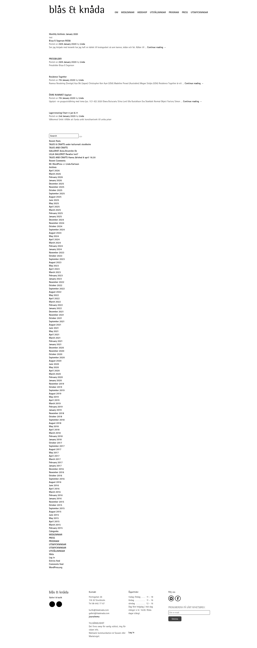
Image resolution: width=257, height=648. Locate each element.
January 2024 (55, 249)
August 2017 (55, 449)
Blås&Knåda (76, 9)
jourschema (94, 617)
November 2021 (56, 315)
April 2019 (54, 400)
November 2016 (56, 472)
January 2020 (55, 381)
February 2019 (56, 407)
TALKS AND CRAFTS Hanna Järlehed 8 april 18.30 (72, 158)
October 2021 (55, 318)
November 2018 (56, 413)
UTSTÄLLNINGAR (158, 12)
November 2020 (56, 351)
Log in (52, 558)
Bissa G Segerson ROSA (60, 41)
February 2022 (56, 305)
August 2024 (55, 233)
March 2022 (55, 302)
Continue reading (156, 47)
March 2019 (55, 404)
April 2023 (54, 269)
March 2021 (55, 338)
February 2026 (56, 177)
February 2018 (56, 436)
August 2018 (55, 423)
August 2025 (55, 197)
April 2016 (54, 489)
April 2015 (54, 522)
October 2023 (55, 256)
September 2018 (57, 420)
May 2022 (54, 295)
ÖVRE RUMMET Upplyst (60, 95)
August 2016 (55, 482)
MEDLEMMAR (127, 12)
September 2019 (57, 390)
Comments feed (56, 564)
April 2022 (54, 299)
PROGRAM (174, 12)
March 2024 (55, 243)
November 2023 (56, 253)
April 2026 (54, 171)
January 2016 (55, 499)
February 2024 (56, 246)
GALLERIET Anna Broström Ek (63, 151)
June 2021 (54, 328)
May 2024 (54, 236)
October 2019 (55, 387)
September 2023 (57, 259)
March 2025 (55, 210)
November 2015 (56, 502)
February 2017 (56, 463)
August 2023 (55, 263)
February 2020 (56, 377)
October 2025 (55, 190)
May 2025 (54, 203)
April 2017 (54, 456)
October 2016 (55, 476)
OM (116, 12)
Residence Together (58, 77)
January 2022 (55, 308)
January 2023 (55, 279)
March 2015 (55, 525)
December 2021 (56, 312)
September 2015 (57, 508)
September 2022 (57, 289)
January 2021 (55, 345)
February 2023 (56, 276)
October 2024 (55, 226)
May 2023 (54, 266)
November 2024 (56, 223)
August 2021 (55, 325)
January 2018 (55, 440)
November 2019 (56, 384)
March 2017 (55, 459)
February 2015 (56, 528)
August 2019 (55, 394)
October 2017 (55, 443)
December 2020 (56, 348)
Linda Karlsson (72, 164)
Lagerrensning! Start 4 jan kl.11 (63, 113)
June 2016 (54, 486)
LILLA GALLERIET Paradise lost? (63, 154)
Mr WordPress (55, 164)
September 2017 (57, 446)
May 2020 (54, 367)
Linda (82, 44)
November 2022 (56, 282)
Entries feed (54, 561)
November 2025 (56, 187)
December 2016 (56, 469)
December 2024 (56, 220)
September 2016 (57, 479)
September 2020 (57, 358)
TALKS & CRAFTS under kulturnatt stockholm (70, 144)
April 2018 (54, 430)
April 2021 (54, 335)
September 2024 (57, 230)
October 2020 (55, 354)
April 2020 (54, 371)
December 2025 (56, 184)
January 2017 (55, 466)
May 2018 (54, 426)
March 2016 (55, 492)
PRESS (185, 12)
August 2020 (55, 361)
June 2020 (54, 364)
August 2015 (55, 512)
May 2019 (54, 397)
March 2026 (55, 174)
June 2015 (54, 515)
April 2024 (54, 240)
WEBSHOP (142, 12)
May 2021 (54, 331)
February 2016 (56, 495)
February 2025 (56, 213)
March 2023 (55, 272)
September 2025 (57, 194)
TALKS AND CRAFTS (58, 148)
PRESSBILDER (55, 59)
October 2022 (55, 285)
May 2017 (54, 453)
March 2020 (55, 374)
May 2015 (54, 518)
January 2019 (55, 410)
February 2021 (56, 341)
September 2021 (57, 322)
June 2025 (54, 200)
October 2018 (55, 417)
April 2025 (54, 207)
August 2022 (55, 292)
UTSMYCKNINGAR (199, 12)
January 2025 (55, 217)
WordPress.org (55, 568)
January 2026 (55, 181)
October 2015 (55, 505)
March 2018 (55, 433)
